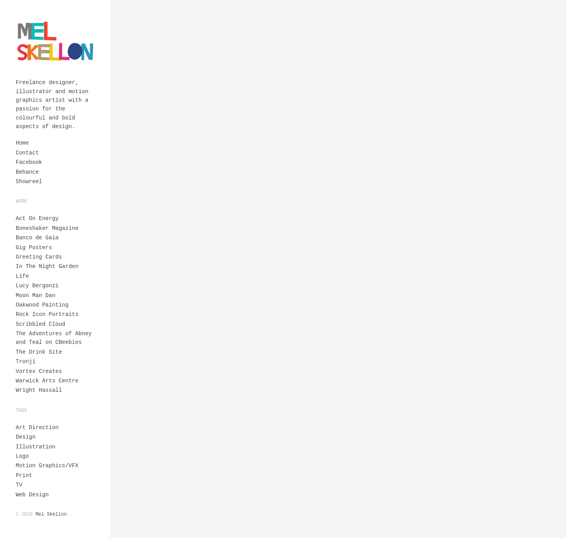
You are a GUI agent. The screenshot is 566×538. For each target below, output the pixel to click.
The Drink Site (39, 352)
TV (19, 485)
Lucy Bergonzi (37, 286)
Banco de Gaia (37, 238)
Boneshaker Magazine (47, 228)
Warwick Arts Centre (47, 381)
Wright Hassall (39, 390)
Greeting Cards (39, 257)
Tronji (25, 361)
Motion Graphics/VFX (47, 466)
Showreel (29, 181)
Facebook (29, 162)
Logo (22, 456)
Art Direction (37, 427)
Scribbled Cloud (40, 324)
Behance (27, 172)
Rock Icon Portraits (47, 314)
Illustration (35, 447)
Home (22, 143)
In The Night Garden (47, 266)
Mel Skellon (50, 514)
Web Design (32, 495)
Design (25, 437)
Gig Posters (34, 247)
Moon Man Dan (35, 295)
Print (24, 475)
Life (22, 276)
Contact (27, 153)
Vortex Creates (39, 371)
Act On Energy (37, 218)
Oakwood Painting (42, 305)
